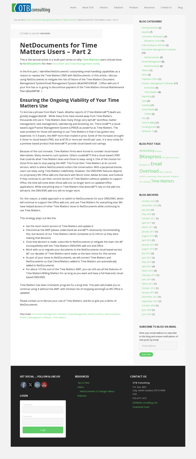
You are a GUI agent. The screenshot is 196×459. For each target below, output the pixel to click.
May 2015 (147, 261)
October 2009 (148, 305)
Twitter (147, 113)
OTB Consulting (31, 7)
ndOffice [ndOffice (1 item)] (142, 176)
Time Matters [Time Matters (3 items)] (162, 181)
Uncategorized (149, 126)
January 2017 (148, 231)
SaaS (144, 100)
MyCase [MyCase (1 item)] (169, 172)
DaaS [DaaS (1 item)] (168, 158)
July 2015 (146, 253)
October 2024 (148, 201)
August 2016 (148, 235)
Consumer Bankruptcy (153, 36)
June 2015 (147, 257)
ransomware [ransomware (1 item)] (152, 176)
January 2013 (148, 292)
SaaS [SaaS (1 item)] (168, 176)
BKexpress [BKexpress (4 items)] (150, 156)
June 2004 (147, 314)
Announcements (150, 27)
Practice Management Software (35, 317)
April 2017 (147, 222)
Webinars (82, 395)
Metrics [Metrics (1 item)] (162, 172)
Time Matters (90, 59)
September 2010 (150, 301)
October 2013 (148, 288)
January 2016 (148, 244)
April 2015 (147, 266)
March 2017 (148, 227)
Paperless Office (150, 79)
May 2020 (147, 214)
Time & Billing (149, 122)
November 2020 (150, 205)
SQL (144, 118)
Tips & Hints (83, 382)
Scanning (146, 105)
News (144, 74)
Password (27, 416)
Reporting (146, 96)
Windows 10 (148, 131)
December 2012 (150, 296)
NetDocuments (95, 314)
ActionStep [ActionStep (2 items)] (147, 151)
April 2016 (147, 240)
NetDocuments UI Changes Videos (97, 391)
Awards (145, 32)
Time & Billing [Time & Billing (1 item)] (144, 182)
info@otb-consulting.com (145, 402)
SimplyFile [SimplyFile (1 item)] (175, 176)
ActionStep (149, 87)
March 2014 (148, 283)
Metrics (145, 70)
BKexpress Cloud (152, 40)
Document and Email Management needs (76, 63)
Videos (80, 387)
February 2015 (149, 275)
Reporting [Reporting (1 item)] (162, 176)
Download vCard (141, 406)
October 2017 (148, 218)
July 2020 (146, 209)
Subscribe (146, 354)
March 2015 (148, 270)
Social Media (148, 109)
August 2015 (148, 248)
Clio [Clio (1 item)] (163, 158)
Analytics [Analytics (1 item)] (158, 151)
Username (27, 404)
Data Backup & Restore (153, 45)
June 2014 (147, 279)
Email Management (77, 314)
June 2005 (147, 309)
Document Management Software (49, 314)
